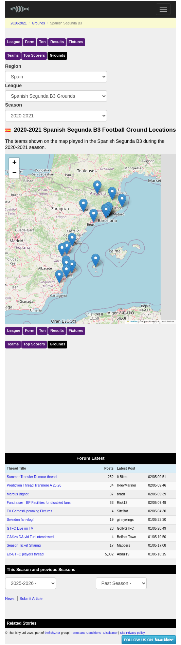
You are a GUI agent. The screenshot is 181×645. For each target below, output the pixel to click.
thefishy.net (52, 632)
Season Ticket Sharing (24, 545)
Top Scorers (34, 55)
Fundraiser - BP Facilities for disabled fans (39, 503)
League (13, 42)
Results (57, 42)
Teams (13, 55)
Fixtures (76, 42)
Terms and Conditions (86, 632)
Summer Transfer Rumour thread (32, 477)
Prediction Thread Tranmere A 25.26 (34, 485)
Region (13, 66)
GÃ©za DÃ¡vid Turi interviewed (30, 537)
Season (13, 105)
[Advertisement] (90, 399)
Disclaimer (110, 632)
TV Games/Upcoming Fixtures (29, 511)
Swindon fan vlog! (20, 519)
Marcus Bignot (18, 494)
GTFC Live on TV (20, 528)
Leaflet (132, 321)
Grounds (38, 23)
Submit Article (31, 598)
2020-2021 (19, 23)
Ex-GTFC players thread (25, 554)
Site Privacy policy (132, 632)
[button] (93, 216)
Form (30, 42)
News (10, 598)
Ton (42, 42)
